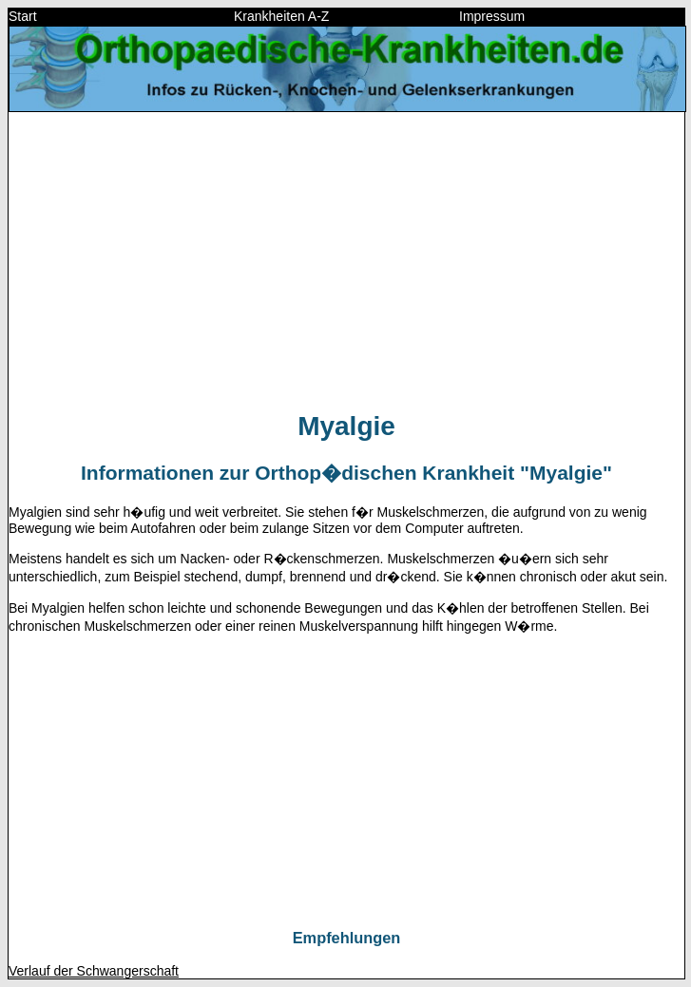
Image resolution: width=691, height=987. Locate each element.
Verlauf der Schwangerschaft (94, 970)
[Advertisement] (346, 260)
